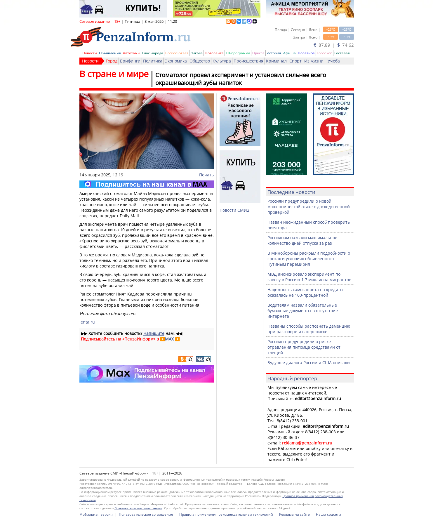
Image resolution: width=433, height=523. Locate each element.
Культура (222, 61)
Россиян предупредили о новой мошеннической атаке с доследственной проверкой (308, 206)
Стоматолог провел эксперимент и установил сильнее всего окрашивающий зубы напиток (240, 79)
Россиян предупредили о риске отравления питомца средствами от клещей (303, 347)
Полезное (306, 53)
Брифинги (130, 61)
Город (111, 61)
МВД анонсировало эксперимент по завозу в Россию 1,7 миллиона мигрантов (309, 276)
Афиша (289, 53)
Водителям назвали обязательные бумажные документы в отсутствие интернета (302, 310)
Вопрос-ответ (176, 53)
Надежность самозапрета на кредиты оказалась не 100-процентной (305, 292)
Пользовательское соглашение (146, 514)
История (274, 53)
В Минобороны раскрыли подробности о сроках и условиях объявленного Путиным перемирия (308, 258)
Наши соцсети (328, 514)
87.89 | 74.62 (334, 45)
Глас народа (152, 53)
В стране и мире (114, 74)
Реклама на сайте (294, 514)
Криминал (276, 61)
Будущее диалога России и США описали (308, 362)
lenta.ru (87, 322)
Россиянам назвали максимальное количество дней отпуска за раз (302, 240)
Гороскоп (324, 53)
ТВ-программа (238, 53)
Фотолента (214, 53)
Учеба (334, 61)
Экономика (176, 61)
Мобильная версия (96, 514)
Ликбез (196, 53)
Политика (152, 61)
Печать (206, 175)
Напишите (153, 333)
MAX (169, 339)
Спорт (295, 61)
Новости (89, 53)
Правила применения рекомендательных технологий (226, 514)
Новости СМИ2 (234, 210)
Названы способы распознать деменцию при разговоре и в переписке (308, 328)
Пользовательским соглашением (138, 508)
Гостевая (342, 53)
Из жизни (314, 61)
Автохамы (131, 53)
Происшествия (248, 61)
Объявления (110, 53)
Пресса (258, 53)
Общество (199, 61)
